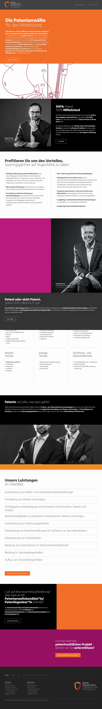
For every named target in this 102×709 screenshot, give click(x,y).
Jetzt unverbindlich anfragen (17, 573)
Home (7, 675)
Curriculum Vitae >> (9, 141)
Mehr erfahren (13, 60)
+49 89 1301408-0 (79, 5)
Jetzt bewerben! (13, 621)
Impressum (45, 675)
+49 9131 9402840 (33, 690)
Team (13, 675)
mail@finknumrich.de (10, 694)
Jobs (19, 675)
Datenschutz (35, 675)
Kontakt (61, 141)
